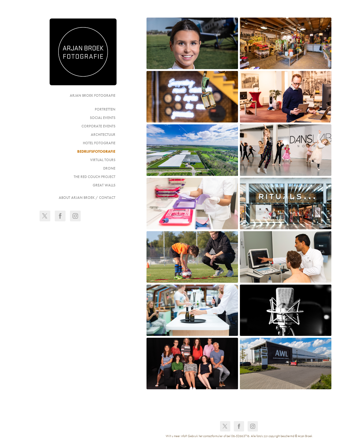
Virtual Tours (102, 160)
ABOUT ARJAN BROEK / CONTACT (87, 197)
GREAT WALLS (104, 185)
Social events (102, 117)
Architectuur (103, 134)
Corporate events (98, 126)
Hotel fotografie (99, 143)
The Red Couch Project (94, 176)
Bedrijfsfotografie (96, 151)
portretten (105, 109)
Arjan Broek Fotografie (92, 95)
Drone (109, 168)
